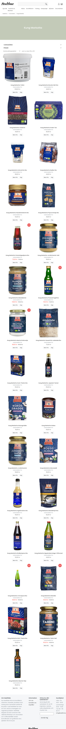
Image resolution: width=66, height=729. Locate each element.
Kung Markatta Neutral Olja (17, 681)
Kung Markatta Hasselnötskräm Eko (17, 213)
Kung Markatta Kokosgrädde (17, 425)
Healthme (5, 13)
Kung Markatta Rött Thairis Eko (17, 638)
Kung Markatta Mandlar (48, 596)
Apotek (5, 8)
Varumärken (59, 8)
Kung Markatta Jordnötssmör (17, 468)
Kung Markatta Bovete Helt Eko (48, 85)
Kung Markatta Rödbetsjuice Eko (17, 553)
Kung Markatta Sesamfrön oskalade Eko (48, 340)
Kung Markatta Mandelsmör (17, 298)
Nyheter (51, 8)
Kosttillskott (29, 8)
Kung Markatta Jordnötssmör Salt (48, 255)
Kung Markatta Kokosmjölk (48, 468)
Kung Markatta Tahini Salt (48, 638)
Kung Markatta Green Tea (48, 127)
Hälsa (23, 8)
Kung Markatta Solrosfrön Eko (17, 170)
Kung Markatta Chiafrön (17, 127)
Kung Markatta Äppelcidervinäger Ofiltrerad (48, 553)
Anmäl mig (44, 718)
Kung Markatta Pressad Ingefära (48, 298)
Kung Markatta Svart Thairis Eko (17, 383)
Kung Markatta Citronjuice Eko (17, 596)
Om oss (31, 700)
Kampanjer (44, 8)
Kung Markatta (20, 13)
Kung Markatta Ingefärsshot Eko (17, 510)
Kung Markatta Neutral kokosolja (17, 340)
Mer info (15, 92)
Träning (37, 8)
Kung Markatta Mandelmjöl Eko (48, 510)
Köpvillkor (31, 705)
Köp (21, 92)
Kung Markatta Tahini (17, 85)
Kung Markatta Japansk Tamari (49, 383)
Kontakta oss (32, 703)
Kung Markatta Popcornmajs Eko (48, 213)
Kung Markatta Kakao (48, 425)
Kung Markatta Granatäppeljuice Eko (17, 255)
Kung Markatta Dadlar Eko (48, 170)
